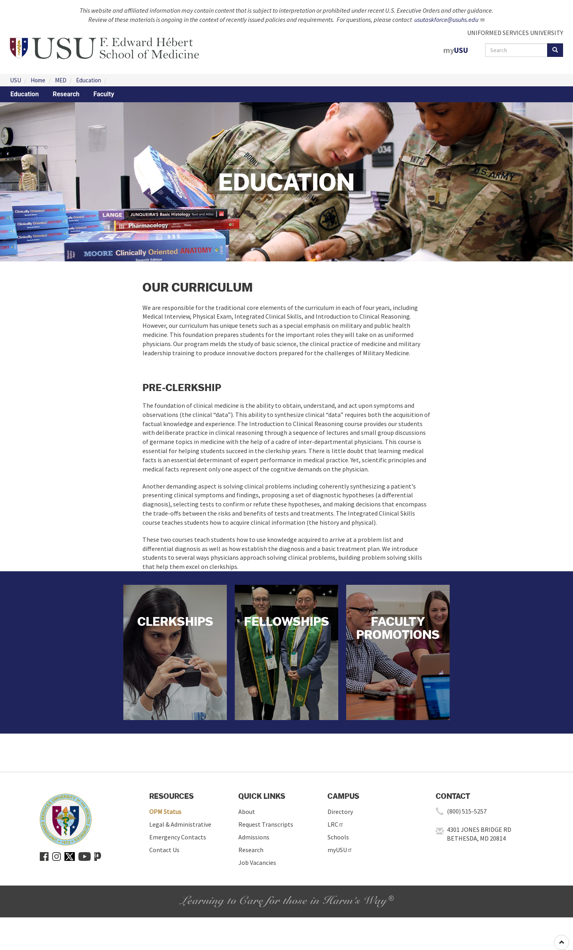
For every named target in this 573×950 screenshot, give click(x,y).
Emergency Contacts (177, 837)
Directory (340, 812)
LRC (335, 824)
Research (66, 94)
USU (15, 80)
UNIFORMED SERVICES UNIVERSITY (515, 33)
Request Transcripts (265, 824)
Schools (338, 837)
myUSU (340, 850)
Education (88, 80)
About (246, 812)
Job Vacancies (257, 862)
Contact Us (164, 850)
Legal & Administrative (180, 824)
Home (38, 80)
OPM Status (165, 812)
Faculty (104, 94)
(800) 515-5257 (467, 811)
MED (60, 80)
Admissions (253, 837)
